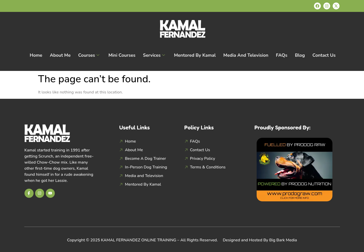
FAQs (281, 55)
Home (36, 55)
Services (154, 55)
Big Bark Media (283, 240)
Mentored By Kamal (195, 55)
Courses (88, 55)
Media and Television (245, 55)
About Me (60, 55)
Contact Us (324, 55)
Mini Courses (121, 55)
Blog (300, 55)
